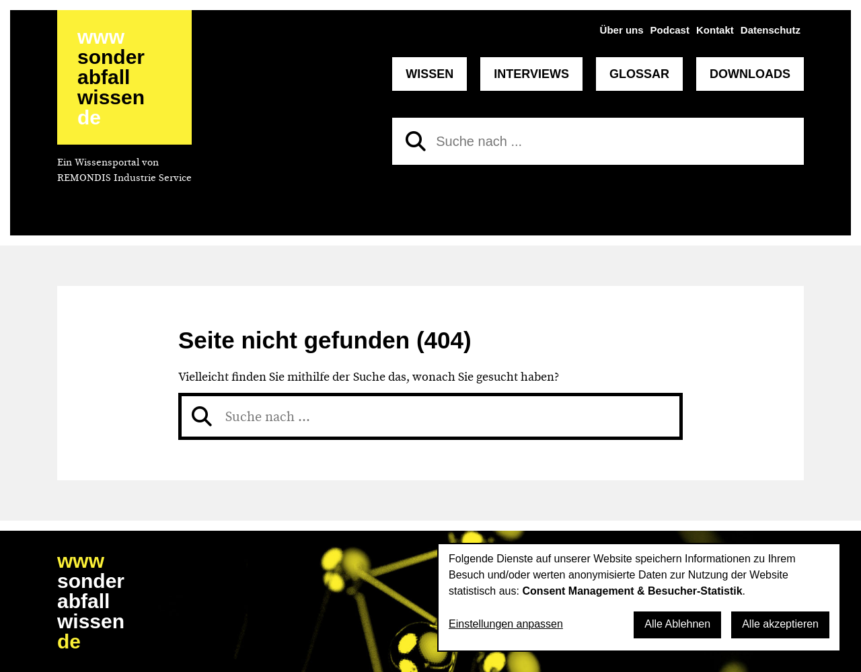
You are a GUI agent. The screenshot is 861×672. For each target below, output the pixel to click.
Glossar (639, 74)
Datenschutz (770, 30)
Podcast (669, 30)
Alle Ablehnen (677, 624)
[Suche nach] (598, 141)
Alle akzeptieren (780, 624)
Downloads (750, 74)
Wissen (429, 74)
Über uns (622, 30)
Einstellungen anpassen (506, 624)
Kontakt (715, 30)
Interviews (531, 74)
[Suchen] (416, 141)
